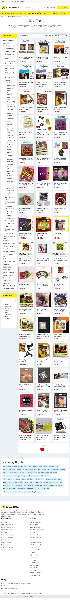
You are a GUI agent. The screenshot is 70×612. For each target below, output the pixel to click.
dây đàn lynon (40, 479)
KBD (5, 316)
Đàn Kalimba (10, 83)
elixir (25, 485)
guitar (59, 479)
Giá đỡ (8, 152)
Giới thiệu (16, 1)
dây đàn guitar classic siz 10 (35, 476)
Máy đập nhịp (10, 186)
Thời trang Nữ (7, 269)
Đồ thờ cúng (8, 226)
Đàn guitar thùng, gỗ (10, 93)
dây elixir (60, 485)
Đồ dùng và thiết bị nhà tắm (9, 74)
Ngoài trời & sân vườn (9, 69)
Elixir (5, 312)
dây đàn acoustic (17, 485)
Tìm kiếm (63, 7)
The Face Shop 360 (19, 593)
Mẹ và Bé (5, 249)
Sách (4, 259)
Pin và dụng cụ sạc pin (9, 212)
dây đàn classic (32, 472)
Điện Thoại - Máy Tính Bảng (57, 13)
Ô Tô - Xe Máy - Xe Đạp (8, 255)
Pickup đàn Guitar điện (10, 160)
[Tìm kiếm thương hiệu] (34, 7)
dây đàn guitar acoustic (16, 482)
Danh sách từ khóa (6, 540)
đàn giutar (24, 492)
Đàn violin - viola (10, 125)
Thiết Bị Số (6, 241)
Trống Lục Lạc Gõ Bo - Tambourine (11, 142)
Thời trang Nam (7, 267)
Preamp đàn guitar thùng (10, 189)
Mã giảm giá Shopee (7, 547)
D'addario (7, 306)
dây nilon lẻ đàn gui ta (41, 485)
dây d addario (38, 482)
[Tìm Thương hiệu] (9, 300)
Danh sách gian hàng (7, 537)
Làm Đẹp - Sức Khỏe (9, 261)
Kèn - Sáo (9, 147)
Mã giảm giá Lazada (7, 545)
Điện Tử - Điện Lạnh (17, 13)
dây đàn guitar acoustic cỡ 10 (11, 492)
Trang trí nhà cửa (10, 61)
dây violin (56, 482)
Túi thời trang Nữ (8, 275)
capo (4, 472)
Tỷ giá (12, 593)
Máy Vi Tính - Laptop (9, 243)
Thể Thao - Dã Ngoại (9, 251)
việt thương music (43, 472)
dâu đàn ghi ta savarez (35, 492)
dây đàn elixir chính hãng (58, 469)
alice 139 (30, 485)
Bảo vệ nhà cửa (9, 223)
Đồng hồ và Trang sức (9, 286)
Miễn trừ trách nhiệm (7, 530)
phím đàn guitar (53, 466)
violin (29, 466)
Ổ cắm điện (8, 215)
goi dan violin (7, 485)
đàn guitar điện (7, 476)
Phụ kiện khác (11, 176)
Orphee (6, 318)
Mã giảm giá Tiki (6, 542)
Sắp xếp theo (49, 35)
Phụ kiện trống (11, 138)
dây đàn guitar (53, 485)
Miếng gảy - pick (10, 182)
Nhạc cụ (21, 16)
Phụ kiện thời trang (8, 288)
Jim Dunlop (7, 314)
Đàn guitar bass (10, 98)
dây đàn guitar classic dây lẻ (11, 466)
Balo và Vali (6, 283)
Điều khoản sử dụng (7, 527)
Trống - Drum (10, 135)
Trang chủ (3, 1)
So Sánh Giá (42, 597)
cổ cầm (23, 479)
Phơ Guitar (10, 164)
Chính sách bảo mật (7, 524)
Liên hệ (22, 1)
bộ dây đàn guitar (37, 466)
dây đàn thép (45, 488)
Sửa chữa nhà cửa (10, 77)
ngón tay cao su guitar (9, 488)
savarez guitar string (19, 476)
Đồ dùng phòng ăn (10, 51)
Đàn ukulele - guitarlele (10, 114)
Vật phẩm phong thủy (9, 230)
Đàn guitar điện (11, 102)
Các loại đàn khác (10, 194)
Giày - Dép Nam (7, 278)
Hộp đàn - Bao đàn (11, 167)
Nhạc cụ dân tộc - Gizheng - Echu (11, 130)
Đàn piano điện (11, 85)
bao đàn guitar (28, 482)
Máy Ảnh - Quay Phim (9, 246)
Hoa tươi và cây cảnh (9, 198)
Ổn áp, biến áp (9, 233)
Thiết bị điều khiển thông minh (10, 203)
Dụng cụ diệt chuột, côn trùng (9, 207)
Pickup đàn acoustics (10, 156)
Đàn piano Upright (10, 89)
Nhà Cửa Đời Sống (41, 13)
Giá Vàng (28, 593)
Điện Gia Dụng (29, 13)
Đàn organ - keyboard (10, 110)
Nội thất (7, 58)
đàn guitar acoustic (50, 479)
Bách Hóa (6, 264)
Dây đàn (9, 149)
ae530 (46, 466)
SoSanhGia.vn (34, 597)
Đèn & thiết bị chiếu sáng (9, 65)
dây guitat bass (47, 482)
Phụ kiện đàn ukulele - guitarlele (10, 119)
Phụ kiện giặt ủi (9, 221)
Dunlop (6, 308)
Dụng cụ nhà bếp (9, 48)
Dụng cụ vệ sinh (9, 218)
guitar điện (37, 469)
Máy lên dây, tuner (10, 172)
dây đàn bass (30, 488)
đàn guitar (47, 476)
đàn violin (23, 466)
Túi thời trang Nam (8, 272)
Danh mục (10, 1)
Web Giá (33, 593)
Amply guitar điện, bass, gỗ (11, 105)
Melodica (9, 178)
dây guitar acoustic (13, 472)
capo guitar (20, 469)
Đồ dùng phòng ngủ (9, 55)
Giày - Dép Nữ (7, 280)
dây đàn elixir (45, 469)
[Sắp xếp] (60, 35)
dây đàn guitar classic (9, 469)
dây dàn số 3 (30, 479)
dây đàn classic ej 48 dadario (11, 479)
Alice (5, 304)
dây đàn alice (29, 469)
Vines (5, 310)
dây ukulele (23, 472)
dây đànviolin (21, 488)
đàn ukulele (53, 472)
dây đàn (38, 488)
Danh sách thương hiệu (7, 535)
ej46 (61, 482)
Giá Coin (39, 593)
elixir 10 (5, 482)
